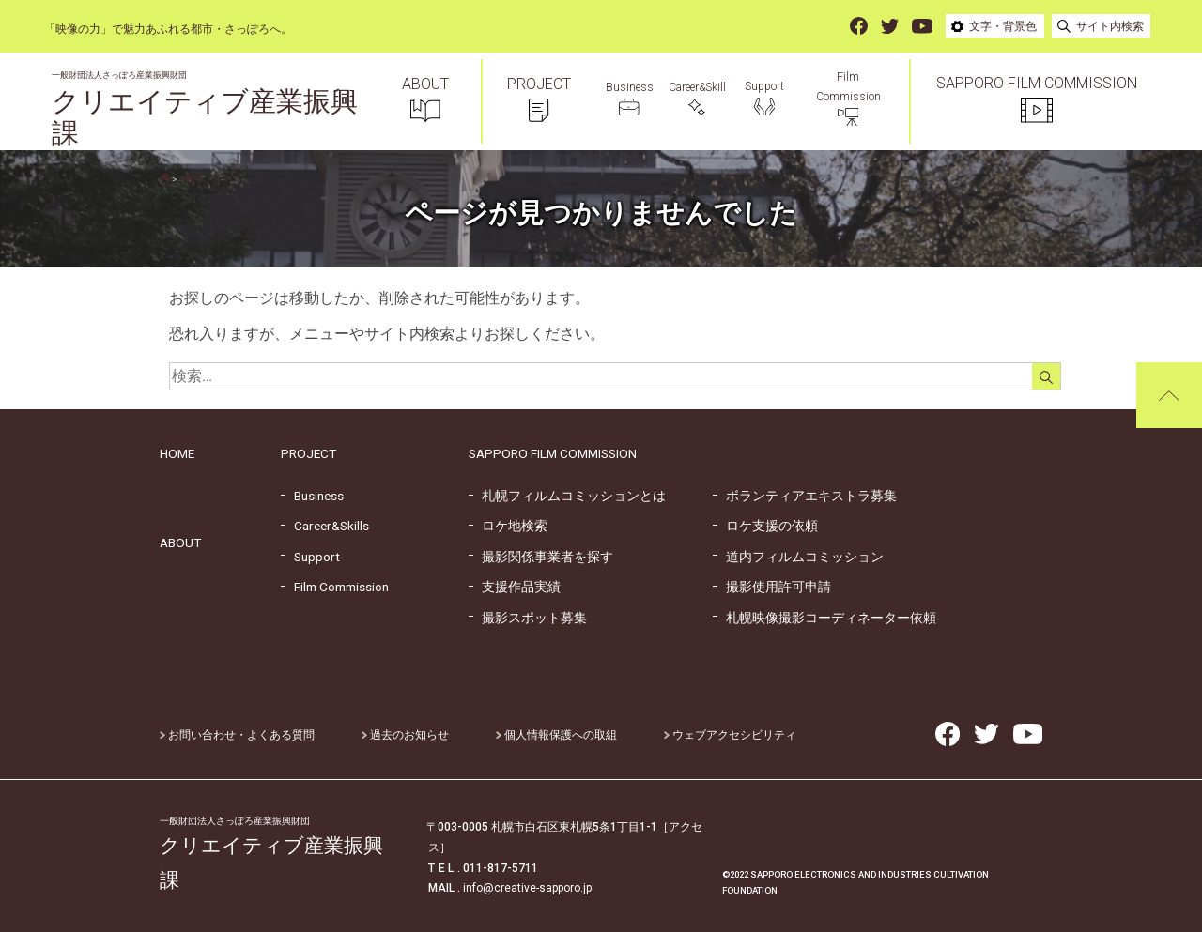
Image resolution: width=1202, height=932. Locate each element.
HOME (177, 453)
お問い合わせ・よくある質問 (237, 734)
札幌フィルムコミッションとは (567, 495)
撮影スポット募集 (528, 617)
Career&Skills (325, 525)
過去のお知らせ (405, 734)
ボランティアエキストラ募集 (805, 495)
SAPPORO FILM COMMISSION (553, 453)
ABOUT (180, 542)
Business (312, 495)
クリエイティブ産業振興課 (205, 109)
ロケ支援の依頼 (765, 525)
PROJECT (308, 453)
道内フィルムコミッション (798, 556)
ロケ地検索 (508, 525)
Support (310, 556)
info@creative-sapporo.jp (527, 887)
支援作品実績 (515, 586)
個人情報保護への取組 (556, 734)
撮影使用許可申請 (772, 586)
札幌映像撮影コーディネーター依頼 (824, 617)
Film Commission (335, 586)
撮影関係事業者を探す (541, 556)
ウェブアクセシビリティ (730, 734)
